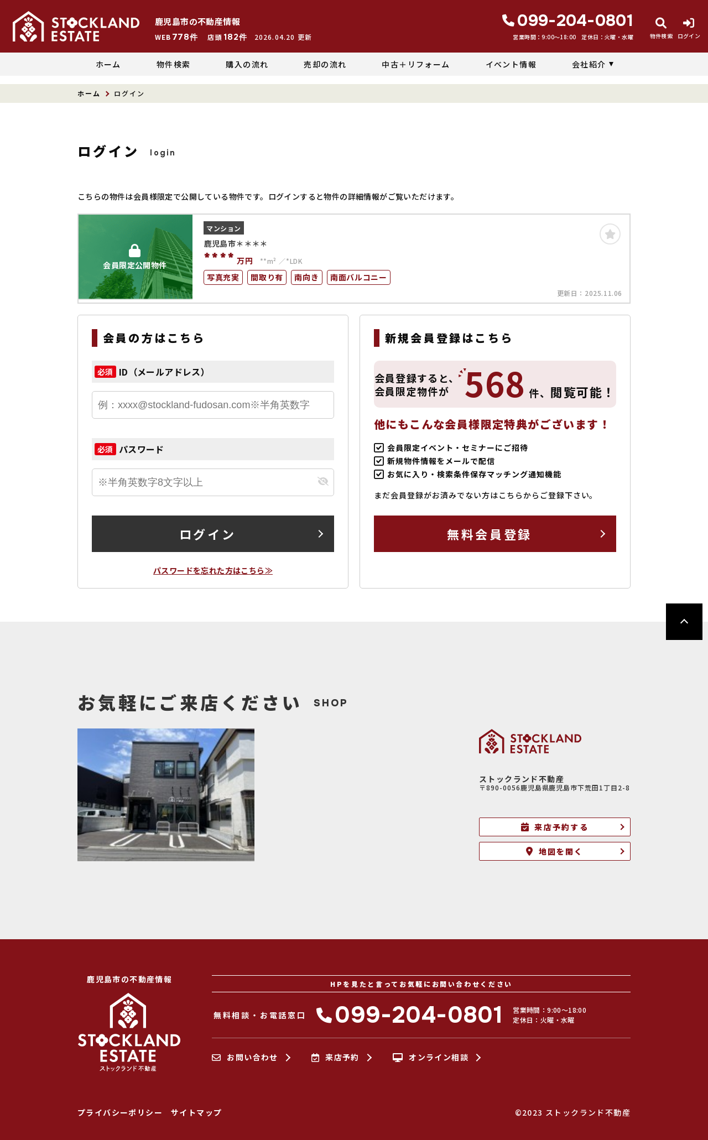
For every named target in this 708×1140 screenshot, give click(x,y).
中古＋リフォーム (416, 64)
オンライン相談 (430, 1057)
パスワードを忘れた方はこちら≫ (213, 570)
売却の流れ (325, 64)
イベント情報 (511, 64)
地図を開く (554, 851)
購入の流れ (247, 64)
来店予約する (555, 826)
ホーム (108, 64)
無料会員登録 (489, 534)
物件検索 (174, 64)
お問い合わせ (245, 1057)
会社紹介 (589, 64)
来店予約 (335, 1057)
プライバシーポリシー (120, 1112)
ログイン (207, 534)
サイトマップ (196, 1112)
